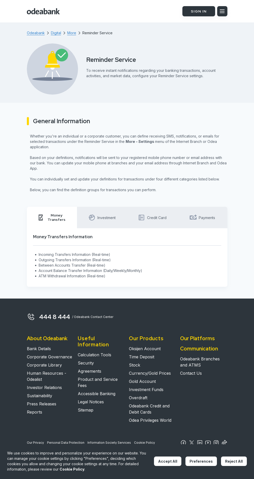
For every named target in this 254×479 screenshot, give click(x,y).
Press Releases (41, 403)
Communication (199, 349)
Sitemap (85, 410)
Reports (34, 412)
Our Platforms (197, 338)
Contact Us (191, 373)
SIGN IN (199, 11)
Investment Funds (146, 389)
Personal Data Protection (65, 442)
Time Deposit (141, 356)
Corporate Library (44, 365)
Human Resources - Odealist (46, 376)
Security (86, 363)
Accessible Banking (96, 393)
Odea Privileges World (150, 420)
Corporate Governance (49, 356)
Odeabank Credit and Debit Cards (149, 409)
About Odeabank (47, 338)
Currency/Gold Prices (150, 373)
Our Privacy (35, 442)
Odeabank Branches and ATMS (200, 362)
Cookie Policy (144, 442)
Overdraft (138, 397)
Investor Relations (44, 387)
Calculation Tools (94, 354)
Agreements (89, 371)
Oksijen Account (145, 348)
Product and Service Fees (98, 382)
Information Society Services (109, 442)
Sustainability (39, 395)
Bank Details (39, 348)
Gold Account (142, 381)
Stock (134, 365)
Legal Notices (91, 401)
